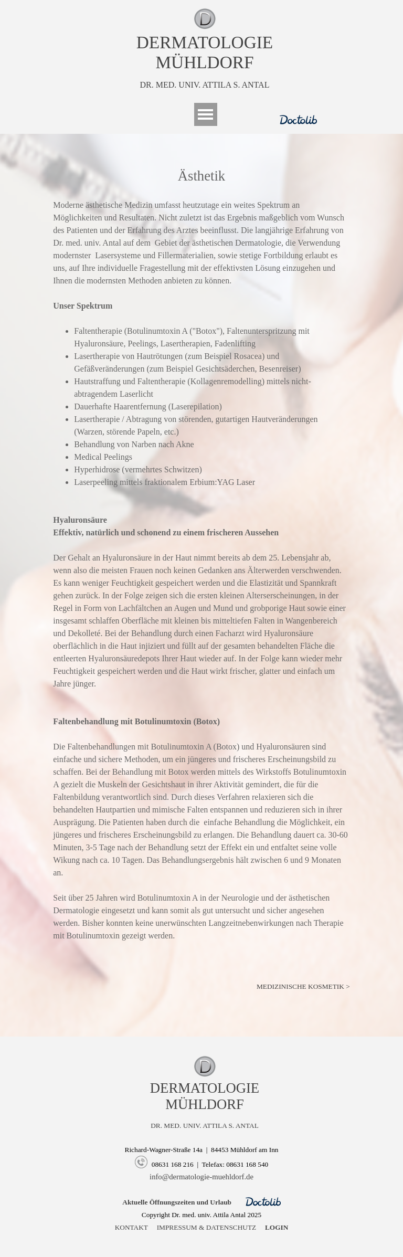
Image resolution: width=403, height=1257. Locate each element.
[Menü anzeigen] (205, 114)
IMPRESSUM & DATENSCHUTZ (207, 1227)
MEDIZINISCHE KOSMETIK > (303, 986)
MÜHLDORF (204, 62)
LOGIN (276, 1227)
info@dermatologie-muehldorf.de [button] (201, 1177)
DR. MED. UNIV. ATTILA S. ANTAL (205, 84)
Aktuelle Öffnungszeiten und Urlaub (176, 1202)
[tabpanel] (204, 49)
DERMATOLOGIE (204, 42)
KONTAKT (131, 1227)
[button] (141, 1163)
